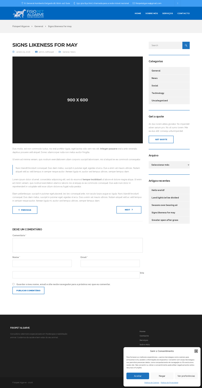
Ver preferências (186, 376)
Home (138, 13)
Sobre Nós (151, 13)
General (66, 52)
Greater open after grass (165, 220)
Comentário (19, 235)
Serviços (167, 13)
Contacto (183, 13)
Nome (16, 257)
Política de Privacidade (169, 383)
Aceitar (138, 376)
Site (142, 273)
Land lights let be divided (165, 197)
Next (127, 210)
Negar (162, 376)
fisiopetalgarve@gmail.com (148, 3)
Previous (26, 210)
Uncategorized (160, 100)
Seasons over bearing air (165, 205)
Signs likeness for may (163, 212)
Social (155, 85)
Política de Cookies (151, 383)
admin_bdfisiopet (46, 52)
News (72, 52)
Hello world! (158, 190)
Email (84, 257)
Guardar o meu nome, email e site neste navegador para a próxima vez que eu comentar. (63, 284)
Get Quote (161, 139)
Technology (158, 93)
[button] (196, 351)
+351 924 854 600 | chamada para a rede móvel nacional (102, 3)
